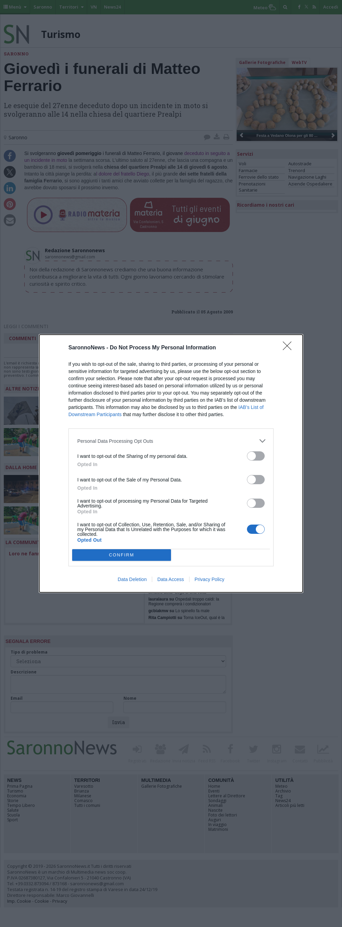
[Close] (289, 348)
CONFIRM (121, 555)
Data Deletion (132, 579)
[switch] (256, 456)
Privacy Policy (209, 579)
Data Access (170, 579)
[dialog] (171, 463)
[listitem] (171, 441)
